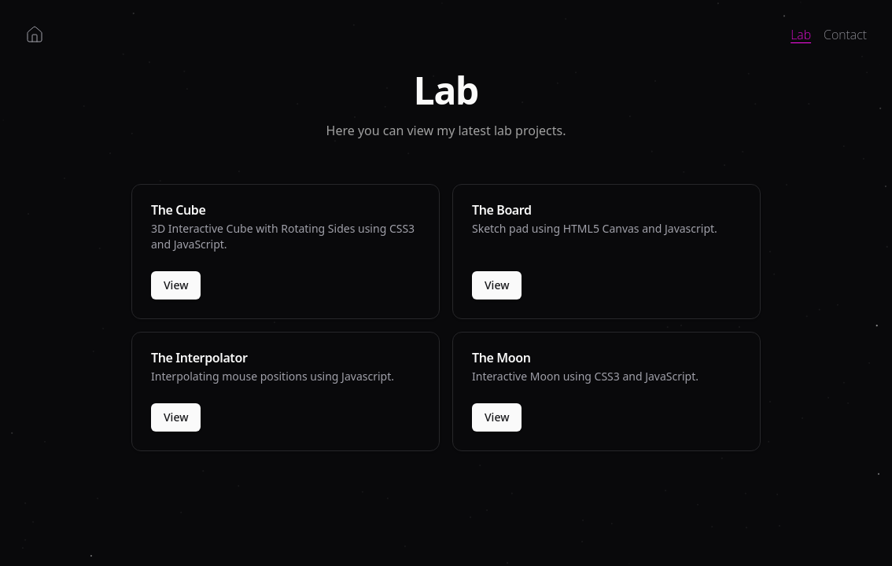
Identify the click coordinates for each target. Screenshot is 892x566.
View (176, 284)
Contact (845, 34)
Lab (801, 34)
